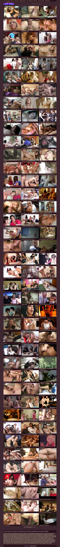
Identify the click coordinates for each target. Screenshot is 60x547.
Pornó (36, 543)
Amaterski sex (20, 534)
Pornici (35, 541)
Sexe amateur (50, 534)
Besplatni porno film (8, 535)
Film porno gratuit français (16, 537)
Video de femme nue (8, 533)
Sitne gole (16, 0)
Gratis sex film (45, 541)
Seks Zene (39, 541)
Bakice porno (17, 536)
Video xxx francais (14, 539)
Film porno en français (51, 536)
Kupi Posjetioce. (33, 545)
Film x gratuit (24, 542)
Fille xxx (52, 542)
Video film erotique (17, 535)
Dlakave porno (41, 535)
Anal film (20, 539)
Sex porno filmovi (24, 536)
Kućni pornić (35, 535)
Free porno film (51, 541)
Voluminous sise (41, 0)
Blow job (35, 0)
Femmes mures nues (8, 538)
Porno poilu (19, 541)
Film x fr (49, 542)
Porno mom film (45, 539)
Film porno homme (32, 536)
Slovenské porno (17, 542)
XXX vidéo (13, 543)
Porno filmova (49, 533)
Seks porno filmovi (49, 535)
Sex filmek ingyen (42, 543)
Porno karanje (31, 533)
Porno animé (49, 543)
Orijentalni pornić (22, 0)
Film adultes (19, 543)
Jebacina (47, 537)
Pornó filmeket (6, 541)
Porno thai (25, 541)
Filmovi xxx (26, 534)
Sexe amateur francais (12, 534)
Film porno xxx (44, 538)
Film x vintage (43, 534)
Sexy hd (12, 0)
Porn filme (24, 537)
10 (31, 527)
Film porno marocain (23, 538)
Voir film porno (42, 533)
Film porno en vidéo (42, 542)
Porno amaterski (7, 0)
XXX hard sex (47, 0)
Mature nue (29, 537)
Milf (27, 0)
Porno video (16, 538)
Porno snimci (52, 539)
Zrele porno (8, 2)
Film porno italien (38, 539)
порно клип (30, 538)
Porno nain (5, 542)
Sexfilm (49, 538)
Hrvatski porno (6, 537)
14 (34, 527)
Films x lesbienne (7, 543)
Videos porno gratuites (33, 542)
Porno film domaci (23, 533)
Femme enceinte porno (28, 539)
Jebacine (42, 537)
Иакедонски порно (37, 538)
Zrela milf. (31, 0)
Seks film (31, 534)
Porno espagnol (30, 543)
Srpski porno (16, 533)
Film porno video (10, 536)
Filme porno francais (41, 536)
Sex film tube (30, 541)
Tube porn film (13, 541)
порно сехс (51, 537)
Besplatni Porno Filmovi (27, 535)
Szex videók (36, 533)
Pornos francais (36, 534)
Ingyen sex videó (36, 537)
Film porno (10, 542)
